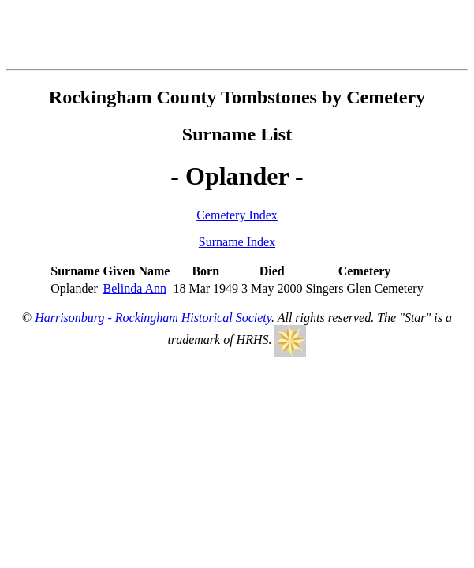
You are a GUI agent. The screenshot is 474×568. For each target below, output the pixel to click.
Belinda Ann (134, 288)
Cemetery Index (237, 215)
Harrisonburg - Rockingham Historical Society (153, 317)
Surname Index (237, 241)
